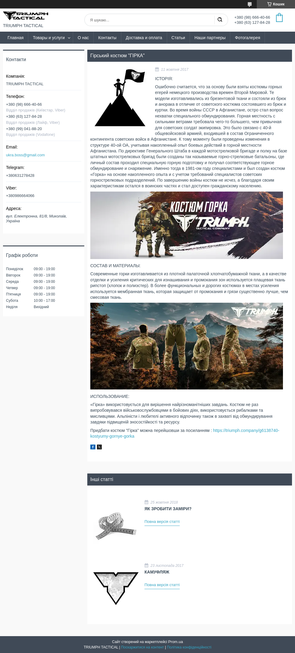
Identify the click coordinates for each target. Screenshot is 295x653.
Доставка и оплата (144, 37)
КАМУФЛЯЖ (156, 572)
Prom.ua (175, 641)
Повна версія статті (162, 521)
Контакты (107, 37)
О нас (83, 37)
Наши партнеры (209, 37)
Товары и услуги (49, 37)
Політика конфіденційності (189, 647)
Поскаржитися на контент (142, 647)
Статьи (178, 37)
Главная (15, 37)
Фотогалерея (247, 37)
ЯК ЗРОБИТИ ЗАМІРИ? (167, 508)
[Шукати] (219, 20)
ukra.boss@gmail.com (25, 155)
